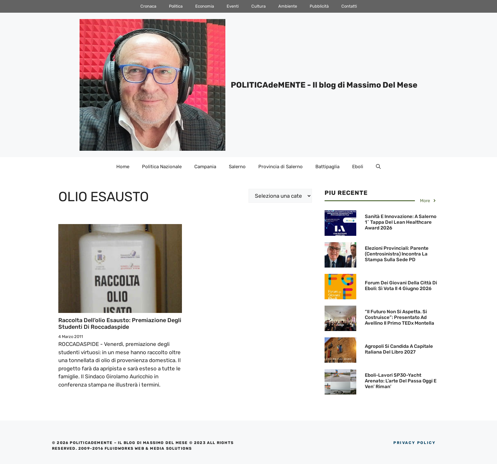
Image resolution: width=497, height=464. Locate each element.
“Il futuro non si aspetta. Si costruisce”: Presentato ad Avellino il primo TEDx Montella (399, 317)
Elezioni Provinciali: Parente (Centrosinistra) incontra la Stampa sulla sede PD (397, 253)
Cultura (258, 6)
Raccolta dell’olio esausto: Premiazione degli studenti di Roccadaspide (119, 324)
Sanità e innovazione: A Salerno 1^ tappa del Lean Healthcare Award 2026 (400, 222)
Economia (204, 6)
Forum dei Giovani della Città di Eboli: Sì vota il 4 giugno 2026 (401, 285)
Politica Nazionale (162, 166)
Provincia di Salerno (280, 166)
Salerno (237, 166)
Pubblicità (319, 6)
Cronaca (148, 6)
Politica (176, 6)
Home (122, 166)
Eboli (357, 166)
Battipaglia (327, 166)
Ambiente (287, 6)
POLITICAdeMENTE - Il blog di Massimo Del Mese (324, 84)
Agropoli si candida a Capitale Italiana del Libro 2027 (399, 349)
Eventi (233, 6)
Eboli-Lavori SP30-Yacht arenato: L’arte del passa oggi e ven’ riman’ (400, 380)
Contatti (349, 6)
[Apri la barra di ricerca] (378, 166)
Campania (205, 166)
